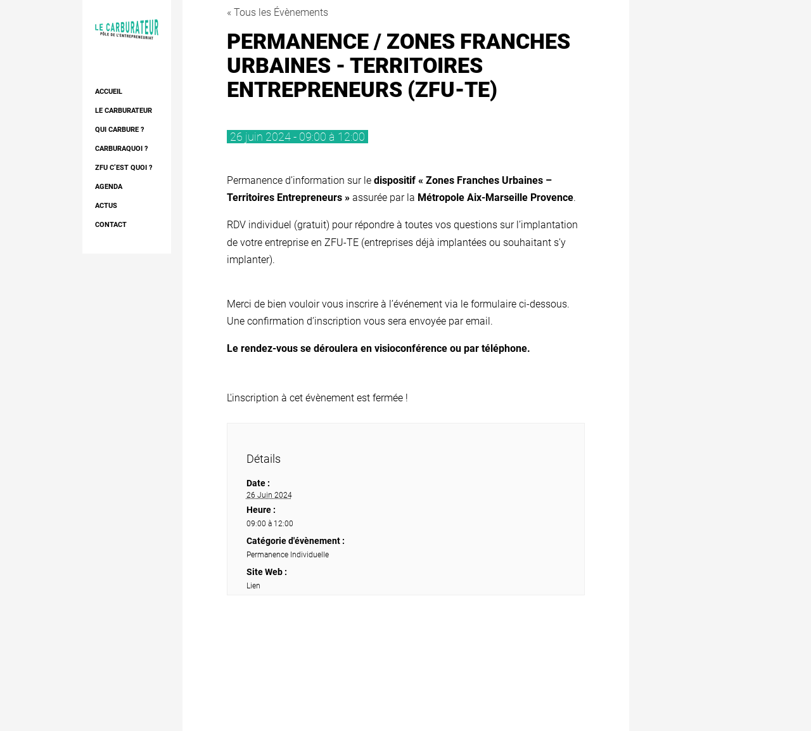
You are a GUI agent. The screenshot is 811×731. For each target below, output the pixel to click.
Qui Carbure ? (119, 130)
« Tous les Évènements (277, 12)
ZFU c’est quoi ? (123, 168)
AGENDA (108, 187)
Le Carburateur (123, 111)
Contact (111, 225)
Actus (106, 206)
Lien (253, 585)
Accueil (108, 91)
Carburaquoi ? (121, 149)
